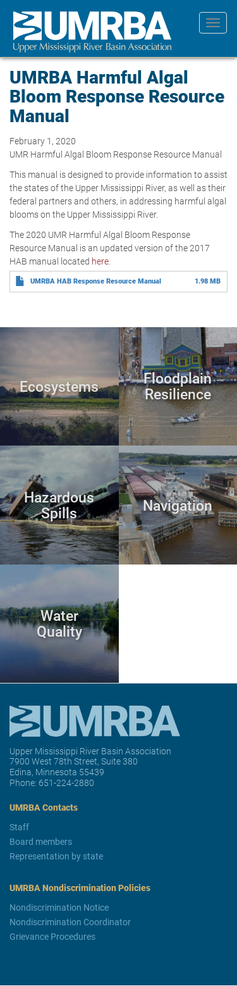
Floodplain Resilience (177, 386)
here (100, 261)
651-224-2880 (66, 783)
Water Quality (59, 623)
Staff (19, 827)
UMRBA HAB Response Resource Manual (95, 281)
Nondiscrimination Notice (59, 907)
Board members (40, 841)
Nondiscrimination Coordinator (70, 922)
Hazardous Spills (59, 504)
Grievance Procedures (52, 936)
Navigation (177, 504)
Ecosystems (59, 386)
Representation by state (56, 856)
